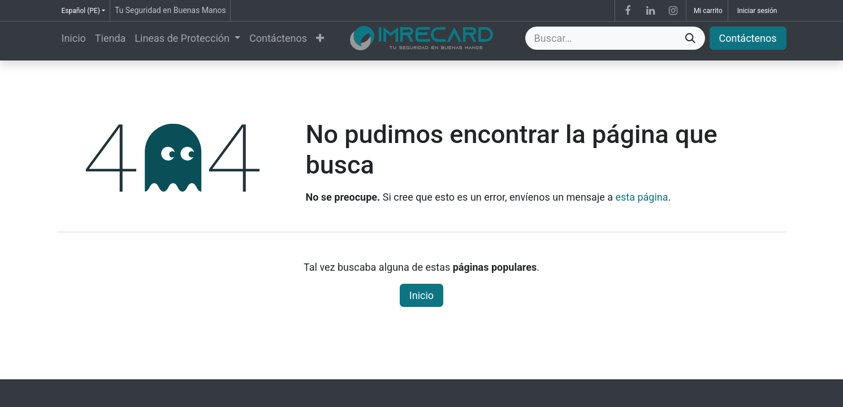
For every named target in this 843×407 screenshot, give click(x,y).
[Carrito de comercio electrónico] (707, 10)
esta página (641, 197)
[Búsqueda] (690, 38)
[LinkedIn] (650, 11)
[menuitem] (73, 38)
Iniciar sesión (757, 11)
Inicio (421, 295)
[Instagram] (673, 11)
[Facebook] (627, 11)
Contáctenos (748, 38)
